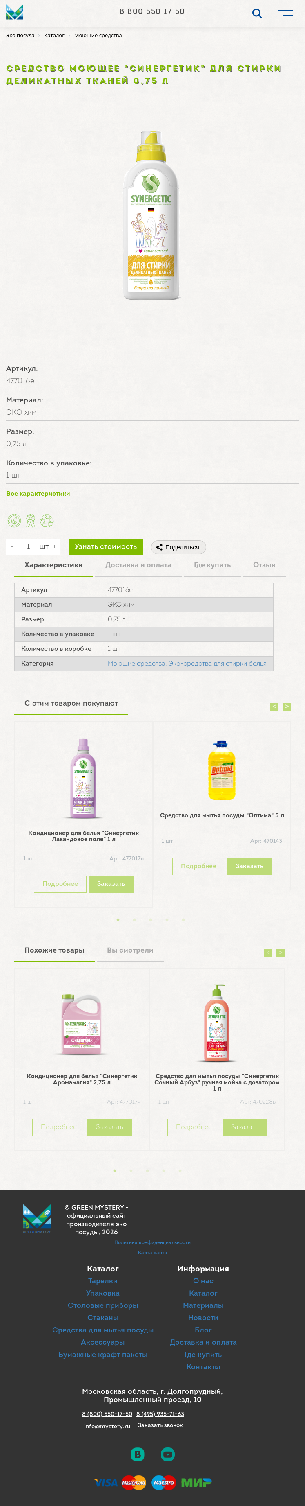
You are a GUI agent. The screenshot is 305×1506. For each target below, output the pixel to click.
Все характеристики (38, 494)
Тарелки (103, 1281)
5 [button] (183, 920)
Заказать (111, 884)
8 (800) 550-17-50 (107, 1414)
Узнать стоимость (106, 547)
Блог (203, 1330)
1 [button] (118, 920)
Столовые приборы (103, 1306)
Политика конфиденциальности (152, 1242)
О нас (203, 1281)
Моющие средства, (137, 664)
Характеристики (53, 565)
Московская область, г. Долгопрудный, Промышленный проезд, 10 (152, 1396)
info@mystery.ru (107, 1427)
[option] (83, 816)
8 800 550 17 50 (152, 12)
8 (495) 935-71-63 (160, 1414)
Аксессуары (103, 1343)
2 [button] (134, 920)
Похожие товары (54, 951)
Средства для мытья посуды (103, 1330)
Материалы (203, 1306)
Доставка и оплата (138, 565)
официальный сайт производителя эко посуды (96, 1224)
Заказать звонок (160, 1426)
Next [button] (287, 707)
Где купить (212, 565)
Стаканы (102, 1318)
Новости (203, 1318)
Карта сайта (152, 1253)
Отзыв (264, 565)
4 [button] (167, 920)
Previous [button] (274, 707)
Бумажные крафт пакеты (102, 1355)
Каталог (203, 1294)
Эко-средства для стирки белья (217, 664)
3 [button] (151, 920)
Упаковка (103, 1294)
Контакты (203, 1367)
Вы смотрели (130, 951)
